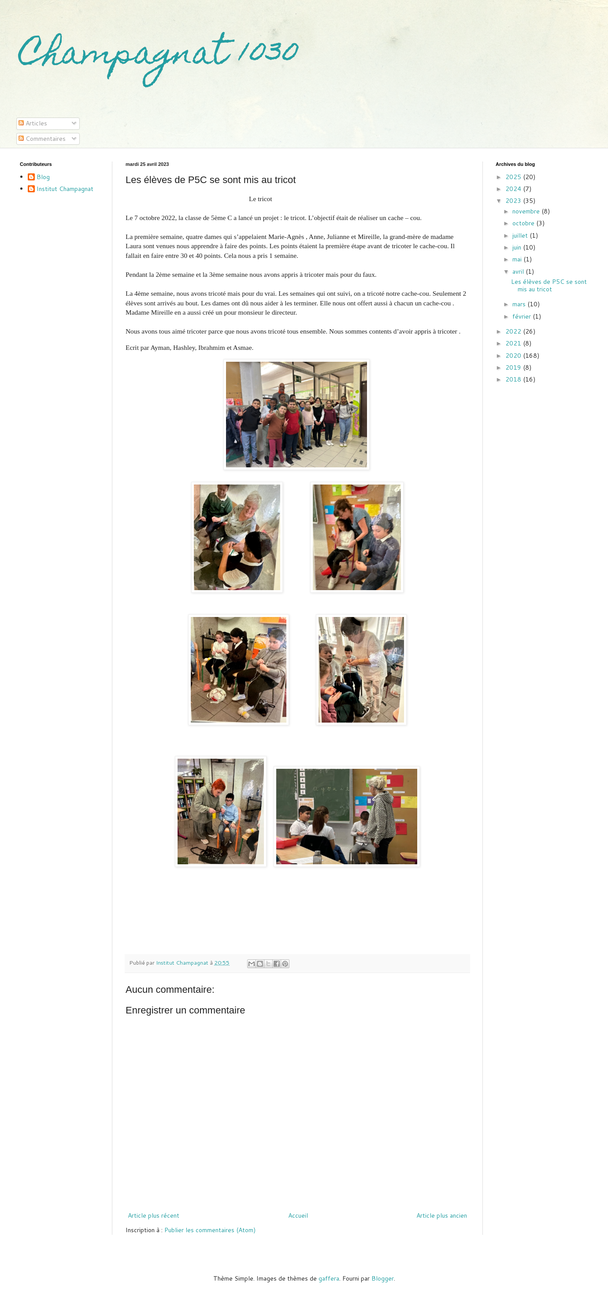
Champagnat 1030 (159, 56)
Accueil (298, 1215)
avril (519, 271)
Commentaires (42, 138)
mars (519, 304)
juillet (521, 235)
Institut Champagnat (65, 189)
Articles (33, 123)
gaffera (329, 1278)
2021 (514, 343)
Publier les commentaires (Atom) (210, 1230)
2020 (514, 355)
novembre (526, 211)
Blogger (382, 1278)
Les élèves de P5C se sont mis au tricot (549, 285)
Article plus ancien (441, 1215)
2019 (514, 367)
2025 (514, 177)
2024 (514, 188)
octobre (524, 223)
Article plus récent (153, 1215)
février (522, 316)
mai (517, 259)
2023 (514, 200)
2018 (514, 379)
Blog (43, 177)
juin (517, 247)
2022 (514, 331)
